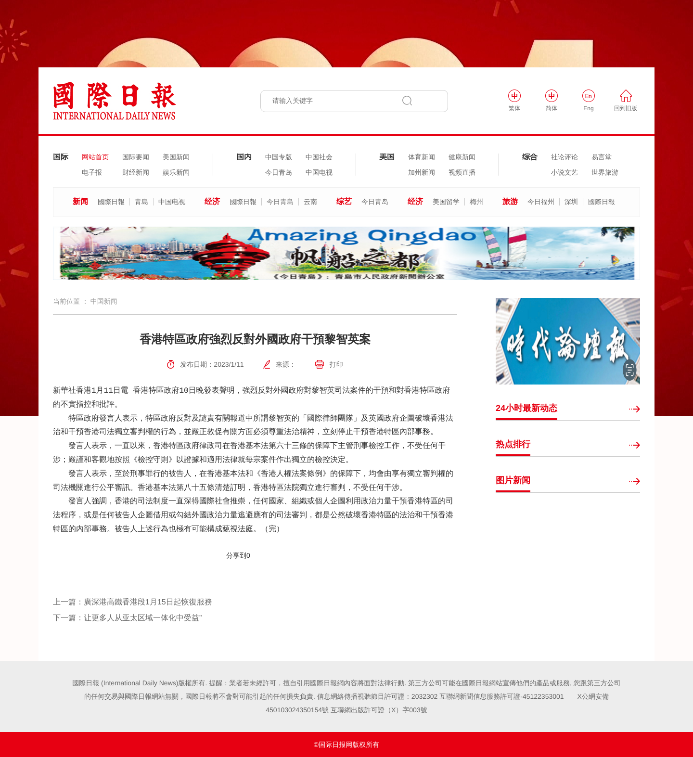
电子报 (92, 172)
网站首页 (95, 157)
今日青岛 (278, 172)
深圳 (571, 201)
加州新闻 (421, 172)
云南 (310, 201)
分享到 (236, 555)
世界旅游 (604, 172)
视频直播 (462, 172)
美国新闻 (176, 157)
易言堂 (601, 157)
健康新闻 (462, 157)
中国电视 (319, 172)
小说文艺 (564, 172)
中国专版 (278, 157)
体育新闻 (421, 157)
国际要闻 (135, 157)
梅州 (476, 201)
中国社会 (319, 157)
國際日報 (111, 201)
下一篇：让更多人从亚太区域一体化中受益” (127, 618)
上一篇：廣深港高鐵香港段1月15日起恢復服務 (132, 602)
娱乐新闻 (176, 172)
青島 (141, 201)
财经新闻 (135, 172)
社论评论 (564, 157)
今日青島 (280, 201)
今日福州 (540, 201)
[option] (346, 253)
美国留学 (446, 201)
